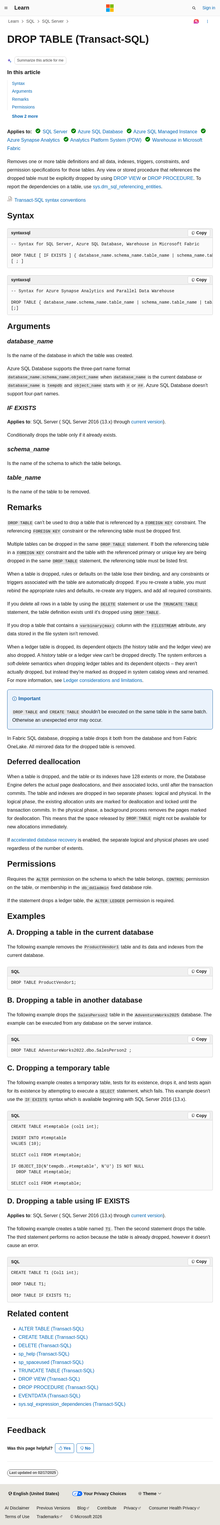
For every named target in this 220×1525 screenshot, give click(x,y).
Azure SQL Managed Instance (165, 131)
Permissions (23, 107)
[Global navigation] (6, 8)
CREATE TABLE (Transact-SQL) (53, 1337)
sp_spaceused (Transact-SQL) (51, 1362)
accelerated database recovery (44, 839)
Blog (81, 1508)
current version (147, 421)
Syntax (18, 83)
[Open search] (194, 8)
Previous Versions (53, 1508)
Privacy (131, 1508)
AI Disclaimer (17, 1508)
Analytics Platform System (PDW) (105, 140)
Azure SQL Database (100, 131)
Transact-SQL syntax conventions (50, 200)
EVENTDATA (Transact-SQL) (49, 1395)
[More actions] (207, 21)
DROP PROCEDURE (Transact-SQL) (58, 1387)
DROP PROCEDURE (170, 178)
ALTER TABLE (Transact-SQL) (51, 1328)
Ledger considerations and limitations (102, 680)
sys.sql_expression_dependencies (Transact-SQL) (72, 1404)
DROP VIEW (127, 178)
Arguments (22, 91)
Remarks (20, 99)
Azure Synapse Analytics (33, 140)
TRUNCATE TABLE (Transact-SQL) (56, 1370)
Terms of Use (17, 1516)
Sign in (208, 7)
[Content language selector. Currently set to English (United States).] (33, 1494)
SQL (30, 21)
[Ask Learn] (196, 21)
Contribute (107, 1508)
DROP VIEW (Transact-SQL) (49, 1379)
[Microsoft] (110, 8)
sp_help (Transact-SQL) (44, 1353)
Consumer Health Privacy (172, 1508)
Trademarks (47, 1516)
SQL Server (53, 21)
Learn (13, 21)
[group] (110, 253)
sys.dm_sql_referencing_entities (127, 186)
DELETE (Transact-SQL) (45, 1345)
